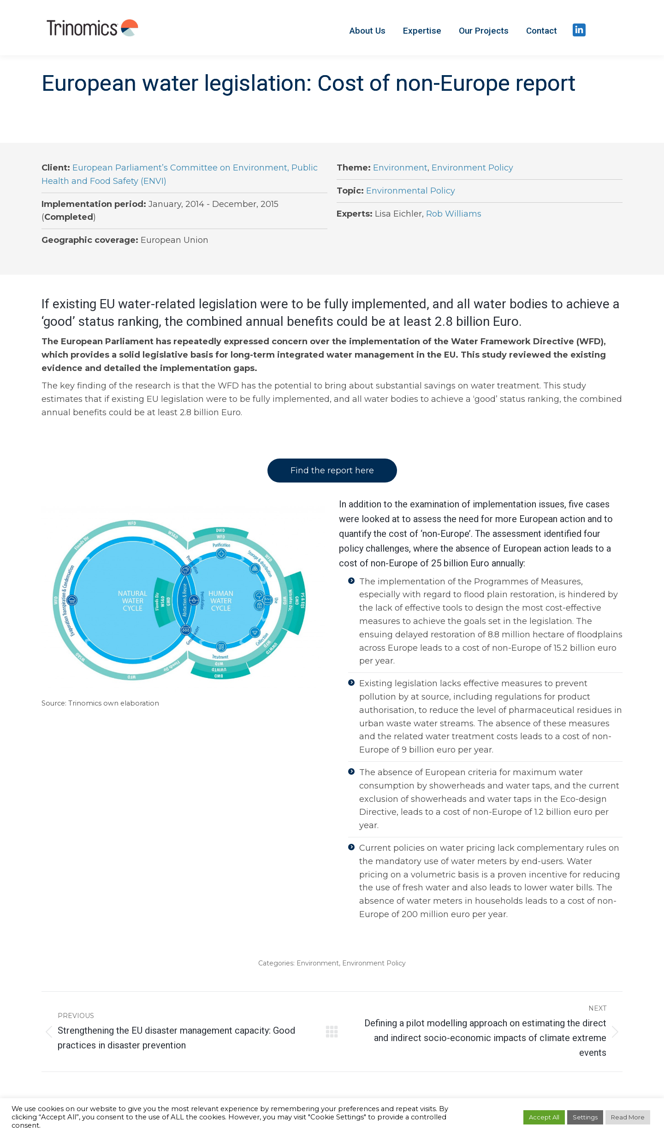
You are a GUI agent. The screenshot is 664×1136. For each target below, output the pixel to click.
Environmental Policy (410, 191)
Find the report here (332, 470)
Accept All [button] (544, 1117)
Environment (400, 168)
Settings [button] (585, 1117)
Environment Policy (472, 168)
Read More (628, 1117)
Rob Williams (453, 214)
